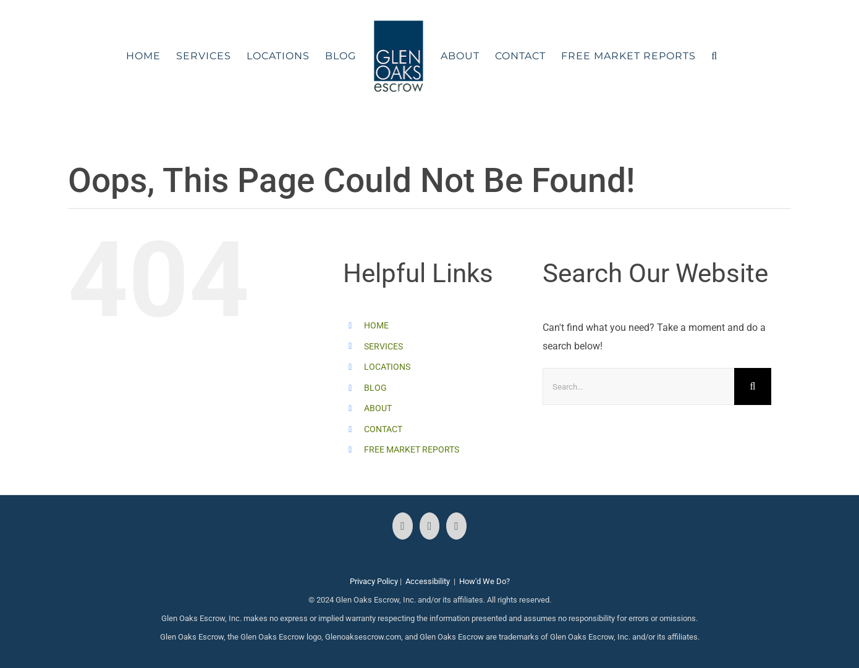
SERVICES (383, 346)
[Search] (752, 386)
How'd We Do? (484, 581)
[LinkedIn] (456, 526)
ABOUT (378, 408)
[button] (714, 56)
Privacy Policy (374, 581)
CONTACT (383, 429)
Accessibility (427, 581)
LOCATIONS (387, 367)
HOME (376, 325)
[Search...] (638, 386)
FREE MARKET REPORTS (411, 449)
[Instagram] (430, 526)
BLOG (375, 388)
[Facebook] (402, 526)
